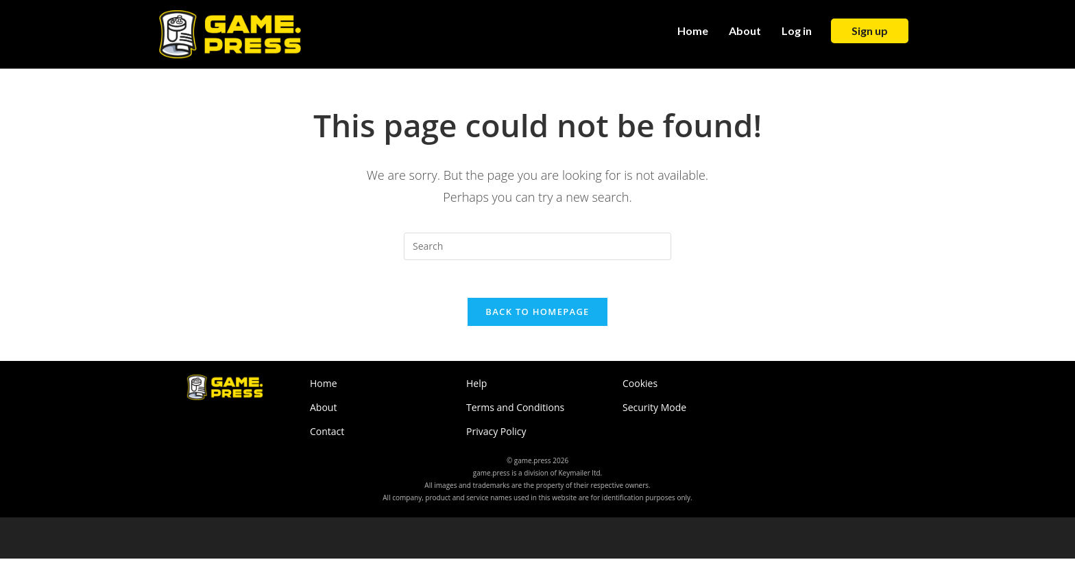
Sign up (869, 30)
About (745, 30)
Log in (797, 30)
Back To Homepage (537, 315)
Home (692, 30)
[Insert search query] (537, 246)
